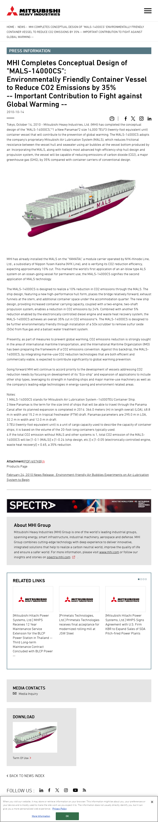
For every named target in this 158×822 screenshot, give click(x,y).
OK (67, 816)
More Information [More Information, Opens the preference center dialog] (41, 816)
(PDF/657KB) (32, 461)
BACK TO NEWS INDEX (26, 776)
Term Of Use (21, 758)
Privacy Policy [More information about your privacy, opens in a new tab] (59, 808)
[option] (36, 622)
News (21, 26)
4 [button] (146, 579)
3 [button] (143, 579)
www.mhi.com (109, 552)
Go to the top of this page (146, 789)
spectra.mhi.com (58, 557)
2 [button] (141, 579)
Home (10, 26)
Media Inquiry (28, 694)
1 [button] (138, 579)
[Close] (152, 802)
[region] (79, 809)
